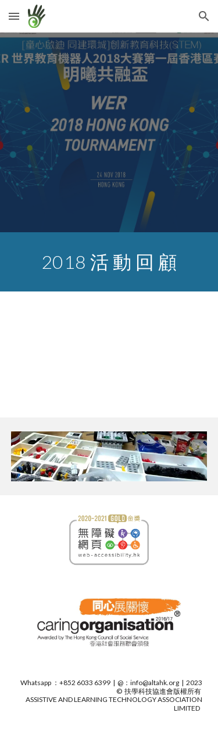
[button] (14, 16)
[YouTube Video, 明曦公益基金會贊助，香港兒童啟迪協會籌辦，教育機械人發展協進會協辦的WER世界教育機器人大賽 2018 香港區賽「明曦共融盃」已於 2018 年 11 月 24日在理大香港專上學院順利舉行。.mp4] (109, 354)
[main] (109, 262)
